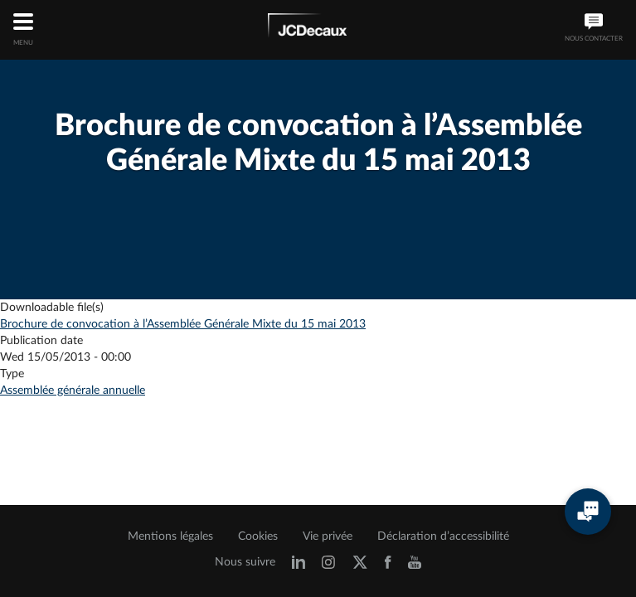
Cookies (258, 536)
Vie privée (327, 536)
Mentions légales (170, 536)
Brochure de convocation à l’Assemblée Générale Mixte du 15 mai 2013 (183, 324)
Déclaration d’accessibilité (443, 536)
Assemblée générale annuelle (72, 390)
